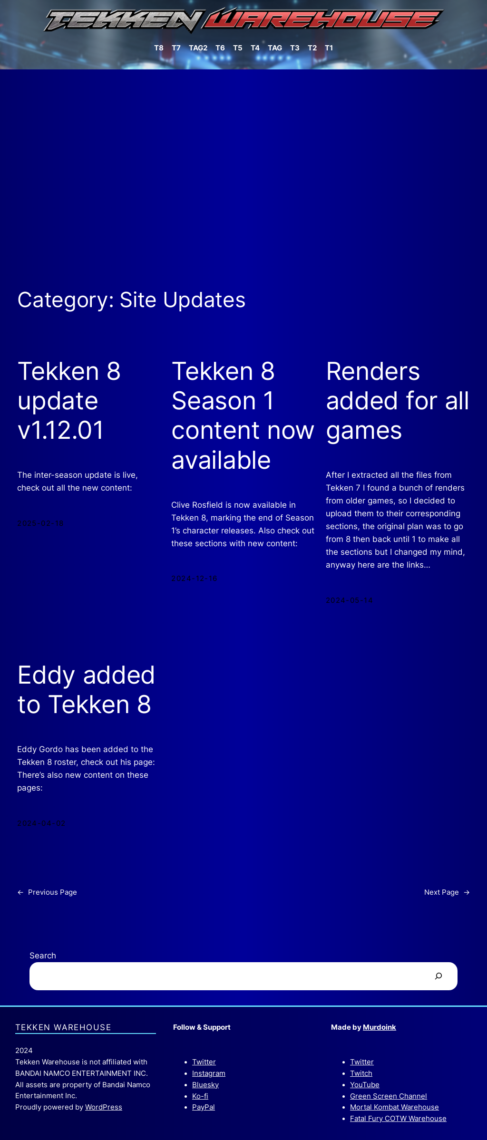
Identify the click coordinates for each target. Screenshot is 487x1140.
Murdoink (379, 1027)
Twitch (361, 1073)
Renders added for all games (397, 401)
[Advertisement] (243, 170)
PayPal (203, 1107)
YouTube (365, 1085)
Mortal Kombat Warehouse (394, 1107)
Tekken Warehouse (63, 1027)
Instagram (208, 1073)
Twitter (204, 1062)
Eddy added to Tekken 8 (86, 689)
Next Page (447, 892)
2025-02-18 (40, 523)
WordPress (103, 1107)
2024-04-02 (41, 823)
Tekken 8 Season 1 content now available (243, 416)
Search (42, 955)
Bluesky (205, 1085)
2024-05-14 (349, 600)
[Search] (438, 976)
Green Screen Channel (388, 1096)
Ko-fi (200, 1096)
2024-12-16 (194, 578)
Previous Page (47, 892)
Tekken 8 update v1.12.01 (69, 401)
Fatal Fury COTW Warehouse (398, 1118)
